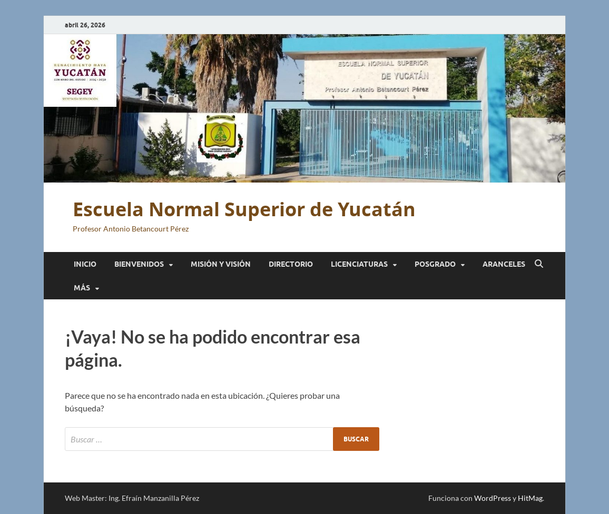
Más (82, 288)
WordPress (492, 497)
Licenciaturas (359, 264)
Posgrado (435, 264)
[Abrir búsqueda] (539, 264)
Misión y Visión (221, 264)
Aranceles (504, 264)
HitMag (530, 497)
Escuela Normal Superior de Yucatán (244, 209)
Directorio (291, 264)
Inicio (85, 264)
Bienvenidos (139, 264)
